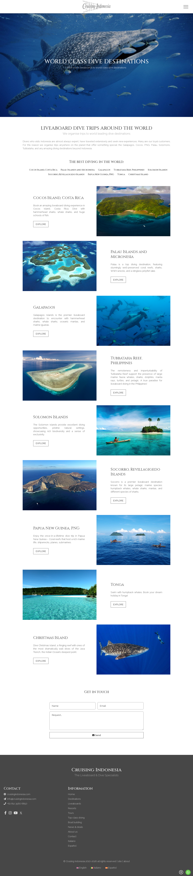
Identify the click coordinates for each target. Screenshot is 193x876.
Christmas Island (138, 174)
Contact (72, 836)
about (127, 861)
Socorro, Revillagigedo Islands (66, 174)
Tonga (121, 174)
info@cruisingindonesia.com (20, 799)
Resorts (72, 808)
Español (72, 845)
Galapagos (104, 169)
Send (96, 735)
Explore (41, 224)
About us (73, 831)
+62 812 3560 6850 (15, 803)
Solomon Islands (157, 169)
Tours (71, 813)
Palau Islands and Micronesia (78, 169)
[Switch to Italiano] (96, 868)
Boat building (75, 822)
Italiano (71, 841)
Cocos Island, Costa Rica (43, 169)
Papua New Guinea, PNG (101, 174)
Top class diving (76, 817)
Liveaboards (74, 803)
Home (71, 794)
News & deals (75, 827)
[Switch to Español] (111, 868)
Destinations (74, 799)
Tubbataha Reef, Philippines (129, 169)
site (120, 861)
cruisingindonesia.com (17, 794)
